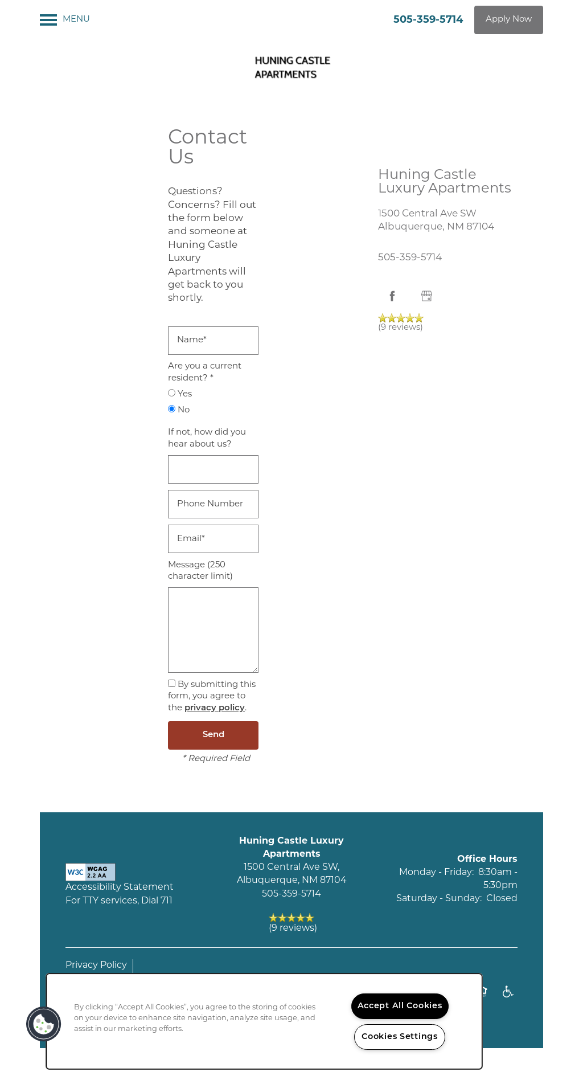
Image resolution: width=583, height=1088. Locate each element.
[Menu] (65, 20)
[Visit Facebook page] (392, 296)
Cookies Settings (400, 1037)
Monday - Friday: (436, 872)
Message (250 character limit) (200, 571)
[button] (508, 20)
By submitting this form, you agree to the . (212, 697)
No (179, 410)
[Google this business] (426, 296)
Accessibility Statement (119, 887)
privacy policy (214, 708)
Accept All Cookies (400, 1006)
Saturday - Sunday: (439, 898)
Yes (180, 394)
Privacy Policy (96, 965)
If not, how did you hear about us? (207, 438)
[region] (264, 1021)
